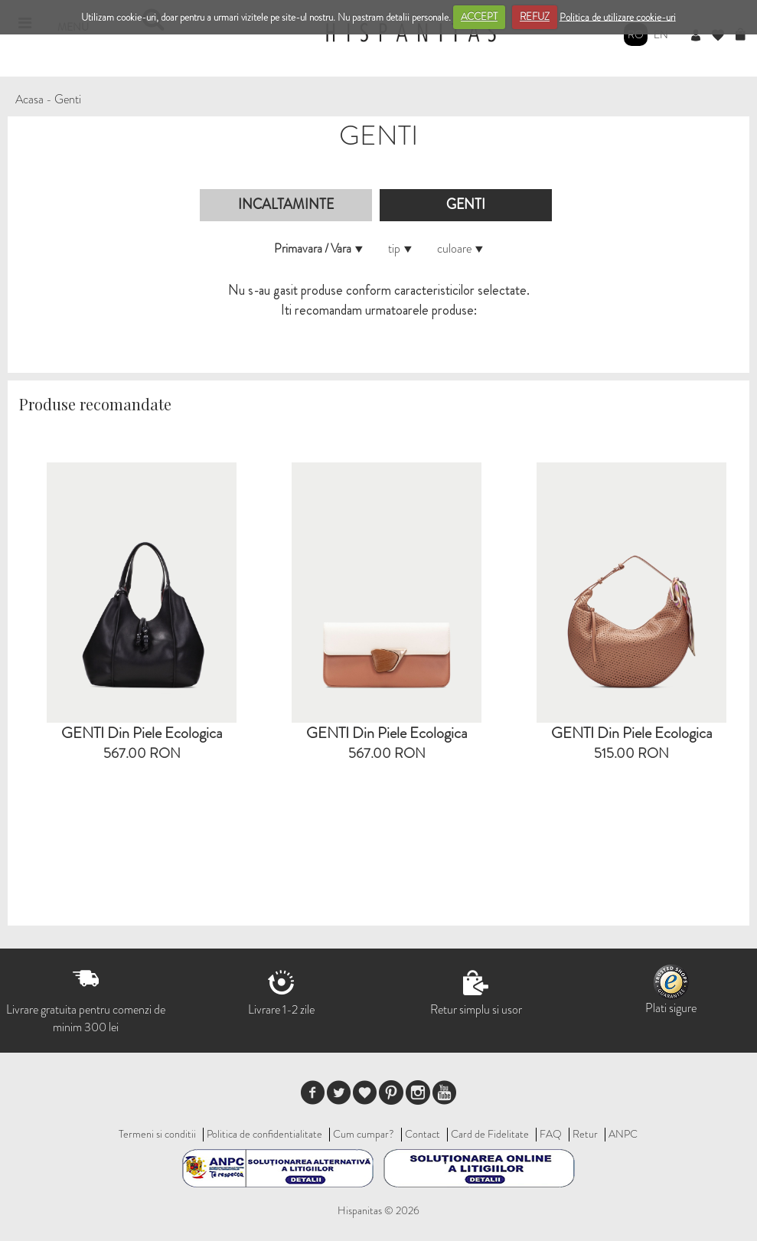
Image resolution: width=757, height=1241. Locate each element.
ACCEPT (479, 16)
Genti (67, 99)
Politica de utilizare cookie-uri (618, 16)
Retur (585, 1133)
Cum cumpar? (363, 1133)
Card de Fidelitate (490, 1133)
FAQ (551, 1133)
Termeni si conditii (157, 1133)
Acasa (29, 99)
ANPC (623, 1133)
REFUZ (535, 16)
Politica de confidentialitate (264, 1133)
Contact (422, 1133)
